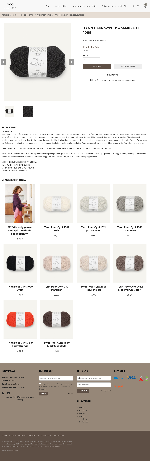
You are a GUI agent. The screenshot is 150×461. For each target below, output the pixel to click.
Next (71, 62)
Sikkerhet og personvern (39, 436)
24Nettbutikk (14, 451)
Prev (3, 62)
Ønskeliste (128, 66)
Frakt (4, 436)
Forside (82, 407)
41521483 (12, 381)
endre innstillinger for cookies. (50, 446)
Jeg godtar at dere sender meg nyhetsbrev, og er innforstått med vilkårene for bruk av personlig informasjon (55, 386)
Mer (134, 6)
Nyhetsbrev (59, 436)
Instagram (83, 416)
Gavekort (83, 419)
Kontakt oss (83, 422)
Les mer (70, 394)
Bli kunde (83, 410)
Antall (86, 55)
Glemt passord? (106, 391)
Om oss (82, 413)
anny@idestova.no (14, 384)
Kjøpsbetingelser (17, 436)
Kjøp (97, 66)
